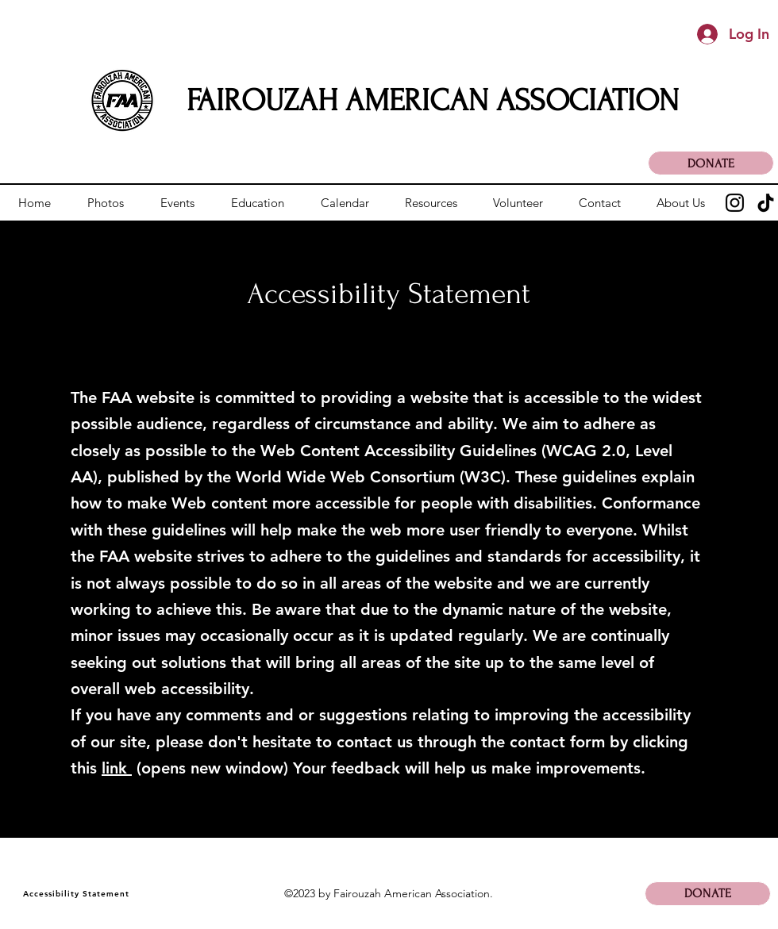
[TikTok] (765, 202)
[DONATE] (711, 163)
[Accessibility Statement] (77, 894)
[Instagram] (734, 202)
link (117, 767)
